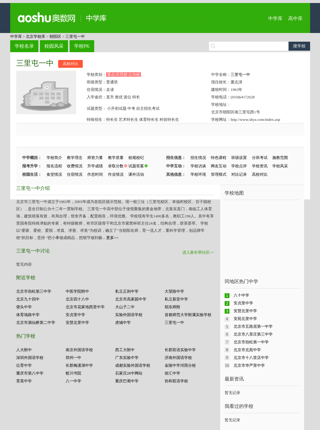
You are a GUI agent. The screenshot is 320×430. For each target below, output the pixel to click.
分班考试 (260, 157)
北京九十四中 (28, 299)
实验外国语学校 (128, 314)
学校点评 (239, 166)
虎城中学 (123, 322)
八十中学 (241, 295)
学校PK (82, 46)
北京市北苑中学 (247, 350)
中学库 (275, 18)
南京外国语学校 (79, 350)
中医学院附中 (77, 291)
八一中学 (73, 381)
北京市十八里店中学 (251, 357)
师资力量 (95, 157)
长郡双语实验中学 (180, 350)
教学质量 (116, 157)
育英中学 (24, 381)
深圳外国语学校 (29, 357)
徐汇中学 (172, 373)
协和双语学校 (176, 381)
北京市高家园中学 (130, 299)
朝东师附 (172, 307)
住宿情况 (74, 174)
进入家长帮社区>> (198, 252)
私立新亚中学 (176, 299)
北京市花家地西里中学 (85, 307)
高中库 (295, 18)
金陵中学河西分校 (180, 365)
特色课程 (218, 157)
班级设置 (239, 157)
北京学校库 (35, 36)
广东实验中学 (127, 357)
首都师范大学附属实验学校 (188, 314)
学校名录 (24, 46)
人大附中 (24, 350)
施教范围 (280, 157)
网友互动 (218, 166)
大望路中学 (174, 291)
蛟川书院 (73, 373)
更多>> (112, 237)
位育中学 (24, 365)
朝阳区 (55, 36)
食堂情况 (54, 174)
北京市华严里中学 (249, 365)
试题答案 (136, 166)
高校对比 (70, 63)
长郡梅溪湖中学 (79, 365)
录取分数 (116, 166)
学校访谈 (198, 166)
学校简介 (54, 157)
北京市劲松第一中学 (251, 342)
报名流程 (54, 166)
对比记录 (239, 174)
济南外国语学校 (178, 357)
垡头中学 (24, 307)
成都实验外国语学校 (132, 365)
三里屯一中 (75, 36)
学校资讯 (260, 166)
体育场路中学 (28, 314)
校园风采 (54, 46)
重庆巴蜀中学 (127, 381)
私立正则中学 (127, 291)
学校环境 (198, 174)
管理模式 (218, 174)
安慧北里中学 (77, 322)
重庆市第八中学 (29, 373)
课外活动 (136, 174)
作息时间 (95, 174)
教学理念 (74, 157)
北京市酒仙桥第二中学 (35, 322)
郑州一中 (73, 357)
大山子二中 (125, 307)
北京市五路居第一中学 (253, 326)
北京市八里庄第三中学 (253, 334)
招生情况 (198, 157)
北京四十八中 (77, 299)
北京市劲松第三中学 (33, 291)
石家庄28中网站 (128, 373)
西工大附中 (125, 350)
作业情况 (116, 174)
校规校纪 (136, 157)
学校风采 (280, 166)
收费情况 (74, 166)
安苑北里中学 (245, 318)
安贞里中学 (75, 314)
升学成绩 (95, 166)
